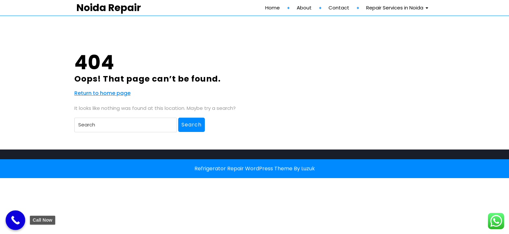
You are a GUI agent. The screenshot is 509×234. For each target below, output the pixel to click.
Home (272, 7)
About (304, 7)
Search (191, 124)
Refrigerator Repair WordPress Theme (243, 168)
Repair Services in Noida (394, 7)
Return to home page (102, 93)
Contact (339, 7)
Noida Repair (108, 8)
